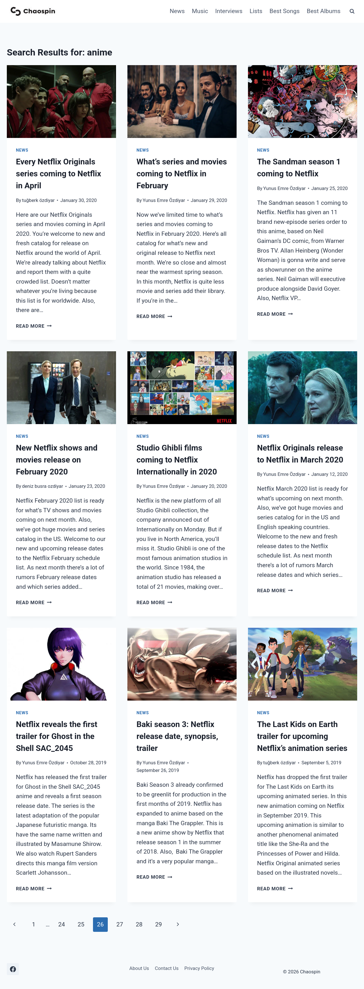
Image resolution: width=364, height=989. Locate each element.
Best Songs (285, 11)
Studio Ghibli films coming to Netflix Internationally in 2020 (176, 459)
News (177, 11)
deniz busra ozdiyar (42, 486)
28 (139, 924)
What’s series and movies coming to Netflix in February (181, 173)
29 (158, 924)
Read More (34, 326)
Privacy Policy (199, 968)
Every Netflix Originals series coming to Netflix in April (58, 173)
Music (200, 11)
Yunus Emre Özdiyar (164, 200)
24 (61, 924)
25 (81, 924)
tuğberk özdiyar (38, 200)
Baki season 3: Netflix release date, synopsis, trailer (177, 736)
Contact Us (167, 968)
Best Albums (324, 11)
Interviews (229, 11)
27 (119, 924)
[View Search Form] (352, 11)
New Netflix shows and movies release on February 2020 (57, 459)
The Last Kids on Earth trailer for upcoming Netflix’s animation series (302, 736)
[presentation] (61, 101)
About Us (139, 968)
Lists (256, 11)
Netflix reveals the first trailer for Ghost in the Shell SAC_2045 (56, 736)
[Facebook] (13, 969)
